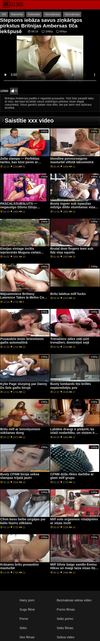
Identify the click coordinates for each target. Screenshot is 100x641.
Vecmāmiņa (52, 14)
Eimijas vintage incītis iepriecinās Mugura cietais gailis (20, 252)
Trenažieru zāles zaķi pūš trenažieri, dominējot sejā (69, 340)
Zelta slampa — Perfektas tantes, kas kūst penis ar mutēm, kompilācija (20, 162)
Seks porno (65, 619)
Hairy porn (26, 600)
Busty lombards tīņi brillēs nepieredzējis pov (70, 386)
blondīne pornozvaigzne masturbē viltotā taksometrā (72, 160)
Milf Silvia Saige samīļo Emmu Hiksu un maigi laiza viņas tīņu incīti (73, 568)
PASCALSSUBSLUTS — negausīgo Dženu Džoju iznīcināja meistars (18, 207)
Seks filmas (65, 628)
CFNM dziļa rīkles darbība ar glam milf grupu (72, 476)
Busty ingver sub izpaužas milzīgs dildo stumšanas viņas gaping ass (73, 207)
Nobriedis (34, 14)
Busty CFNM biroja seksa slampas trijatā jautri (19, 476)
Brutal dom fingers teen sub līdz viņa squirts (71, 250)
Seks (23, 628)
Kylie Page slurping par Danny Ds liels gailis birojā (23, 386)
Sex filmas (26, 637)
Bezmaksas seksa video (74, 600)
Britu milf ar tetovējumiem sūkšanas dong (20, 431)
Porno (23, 619)
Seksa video (65, 637)
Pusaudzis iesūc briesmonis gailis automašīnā (22, 340)
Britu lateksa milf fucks (68, 294)
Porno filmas (66, 609)
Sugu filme (27, 609)
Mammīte (17, 14)
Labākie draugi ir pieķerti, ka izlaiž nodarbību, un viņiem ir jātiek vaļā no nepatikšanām (72, 432)
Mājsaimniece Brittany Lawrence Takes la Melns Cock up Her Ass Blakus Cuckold (24, 297)
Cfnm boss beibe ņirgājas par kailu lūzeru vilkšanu (23, 521)
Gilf (4, 14)
